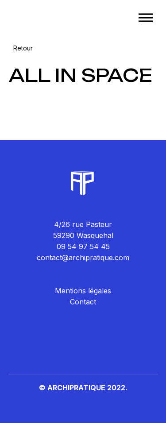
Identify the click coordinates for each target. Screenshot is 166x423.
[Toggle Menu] (146, 17)
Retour (23, 48)
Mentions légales (83, 290)
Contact (83, 301)
